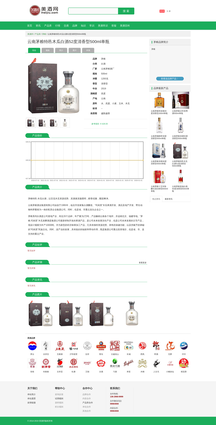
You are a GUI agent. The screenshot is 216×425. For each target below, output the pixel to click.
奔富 (129, 372)
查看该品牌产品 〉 (170, 78)
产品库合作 (88, 402)
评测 (88, 50)
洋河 (184, 354)
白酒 (103, 64)
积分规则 (59, 407)
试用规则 (59, 398)
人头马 (156, 372)
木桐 (142, 372)
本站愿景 (31, 398)
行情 (57, 25)
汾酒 (101, 372)
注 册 (168, 11)
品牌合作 (87, 394)
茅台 (32, 354)
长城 (129, 354)
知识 (83, 25)
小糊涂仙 (170, 372)
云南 (103, 98)
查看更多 (143, 263)
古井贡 (60, 372)
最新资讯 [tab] (168, 199)
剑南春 (46, 372)
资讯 (38, 25)
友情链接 (31, 402)
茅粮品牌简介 (160, 42)
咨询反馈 (59, 394)
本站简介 (31, 394)
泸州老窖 (73, 354)
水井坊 (46, 354)
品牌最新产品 (160, 88)
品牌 (74, 25)
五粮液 (60, 354)
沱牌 (170, 354)
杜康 (73, 372)
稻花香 (184, 372)
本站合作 (87, 407)
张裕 (32, 372)
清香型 (104, 83)
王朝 (87, 372)
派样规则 (59, 402)
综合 (34, 50)
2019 (103, 88)
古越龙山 (115, 354)
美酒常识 (103, 25)
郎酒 (156, 354)
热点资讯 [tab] (156, 199)
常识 (91, 25)
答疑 (113, 25)
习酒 (115, 372)
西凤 (142, 354)
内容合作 (87, 398)
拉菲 (87, 354)
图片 (75, 50)
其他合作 (87, 411)
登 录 (162, 11)
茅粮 (44, 34)
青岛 (101, 354)
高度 (103, 93)
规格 (48, 50)
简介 (61, 50)
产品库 (48, 25)
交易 (66, 25)
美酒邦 (30, 34)
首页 (29, 25)
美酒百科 (125, 25)
